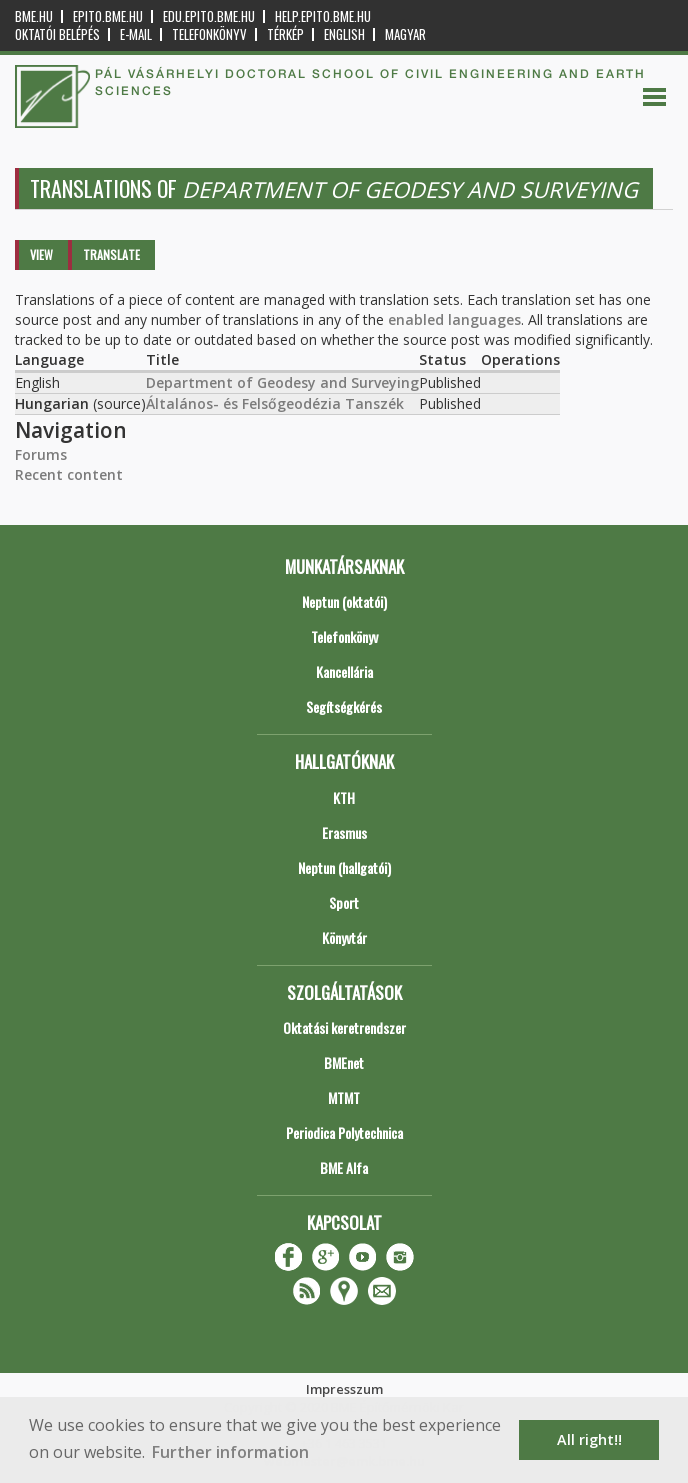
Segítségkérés (344, 706)
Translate (111, 254)
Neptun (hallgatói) (344, 867)
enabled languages (454, 319)
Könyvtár (344, 937)
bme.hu (34, 16)
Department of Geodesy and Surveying (282, 382)
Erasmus (344, 832)
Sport (344, 902)
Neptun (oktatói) (344, 601)
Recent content (69, 474)
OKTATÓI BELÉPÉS (57, 34)
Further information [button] (230, 1452)
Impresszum (344, 1389)
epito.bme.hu (108, 16)
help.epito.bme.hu (323, 16)
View (41, 254)
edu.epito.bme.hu (209, 16)
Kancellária (344, 671)
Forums (41, 454)
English (344, 34)
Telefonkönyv (209, 34)
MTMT (344, 1097)
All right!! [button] (589, 1439)
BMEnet (344, 1062)
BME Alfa (344, 1167)
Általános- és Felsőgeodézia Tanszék (275, 403)
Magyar (405, 34)
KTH (344, 797)
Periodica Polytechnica (344, 1132)
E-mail (136, 34)
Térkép (285, 34)
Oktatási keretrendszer (344, 1027)
